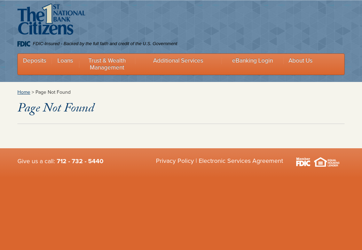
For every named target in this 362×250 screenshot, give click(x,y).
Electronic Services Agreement (241, 161)
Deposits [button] (34, 60)
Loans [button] (65, 60)
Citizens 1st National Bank (51, 20)
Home (23, 92)
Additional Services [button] (178, 60)
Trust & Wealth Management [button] (107, 64)
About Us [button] (301, 60)
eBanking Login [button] (252, 60)
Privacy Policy (175, 161)
